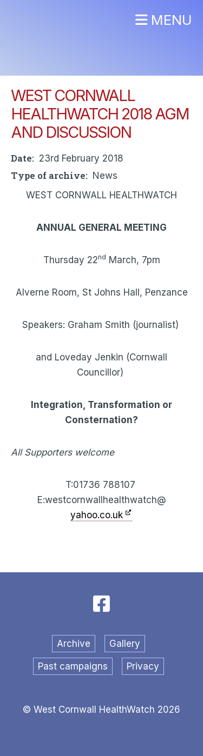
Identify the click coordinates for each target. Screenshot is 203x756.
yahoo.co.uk (96, 515)
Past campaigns (73, 666)
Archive (73, 643)
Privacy (143, 666)
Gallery (124, 643)
